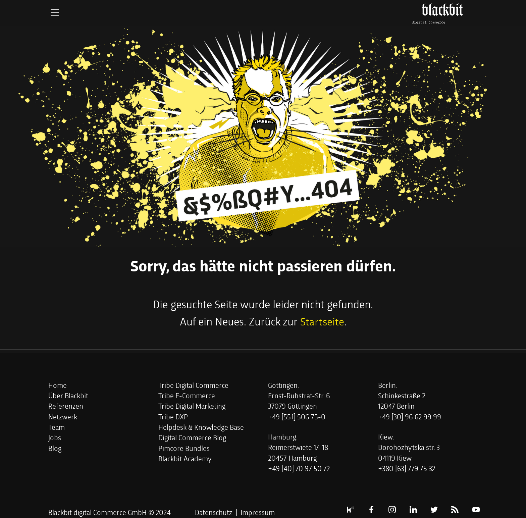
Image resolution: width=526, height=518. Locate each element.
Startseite (322, 320)
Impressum (258, 512)
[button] (57, 385)
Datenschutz (213, 512)
